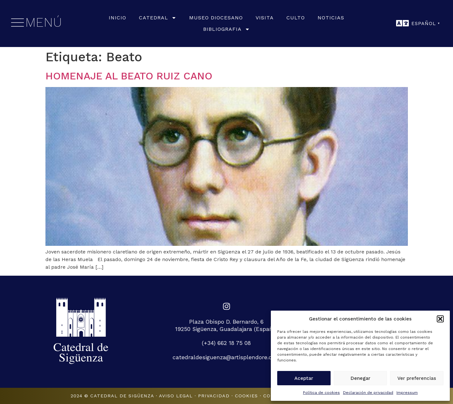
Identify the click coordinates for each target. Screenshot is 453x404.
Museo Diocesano (216, 18)
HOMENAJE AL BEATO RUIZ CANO (128, 76)
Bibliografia (226, 29)
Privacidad (214, 395)
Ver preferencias (416, 378)
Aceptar (303, 378)
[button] (440, 319)
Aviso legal (176, 395)
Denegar (360, 378)
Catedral (157, 18)
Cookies (246, 395)
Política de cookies (321, 392)
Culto (295, 18)
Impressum (407, 392)
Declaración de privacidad (368, 392)
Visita (265, 18)
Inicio (117, 18)
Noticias (331, 18)
